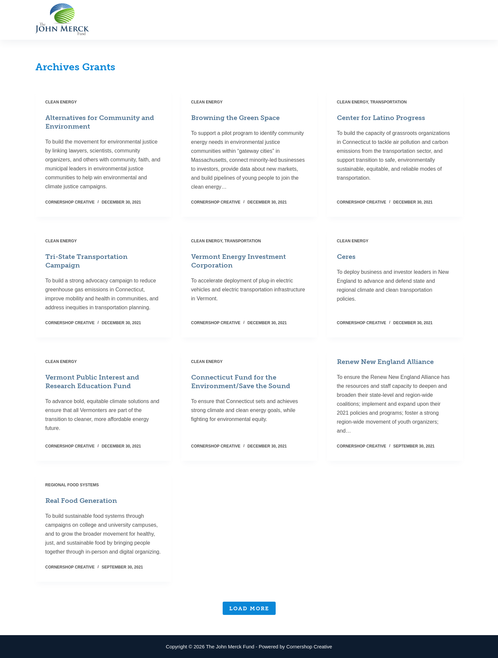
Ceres (346, 257)
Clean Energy (61, 102)
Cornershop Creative (309, 646)
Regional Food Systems (72, 485)
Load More (249, 608)
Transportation (388, 102)
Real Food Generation (81, 501)
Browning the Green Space (235, 118)
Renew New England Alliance (385, 362)
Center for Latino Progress (381, 118)
